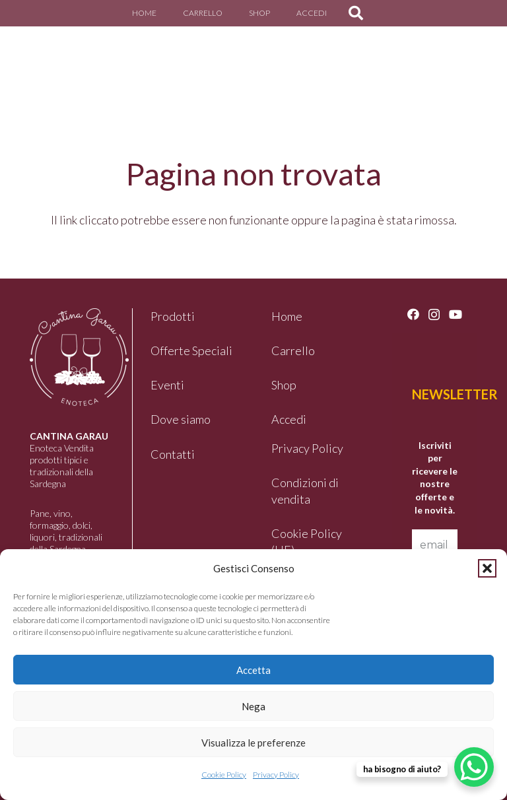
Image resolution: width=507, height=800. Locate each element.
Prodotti (173, 316)
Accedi (288, 419)
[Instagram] (434, 314)
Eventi (167, 385)
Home (286, 316)
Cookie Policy (223, 775)
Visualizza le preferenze (253, 743)
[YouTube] (455, 314)
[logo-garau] (48, 62)
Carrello (293, 350)
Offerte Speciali (191, 350)
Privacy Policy (276, 775)
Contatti (173, 454)
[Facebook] (413, 314)
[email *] (434, 545)
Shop (283, 385)
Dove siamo (181, 419)
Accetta (253, 670)
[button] (487, 568)
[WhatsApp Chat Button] (474, 767)
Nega (253, 706)
